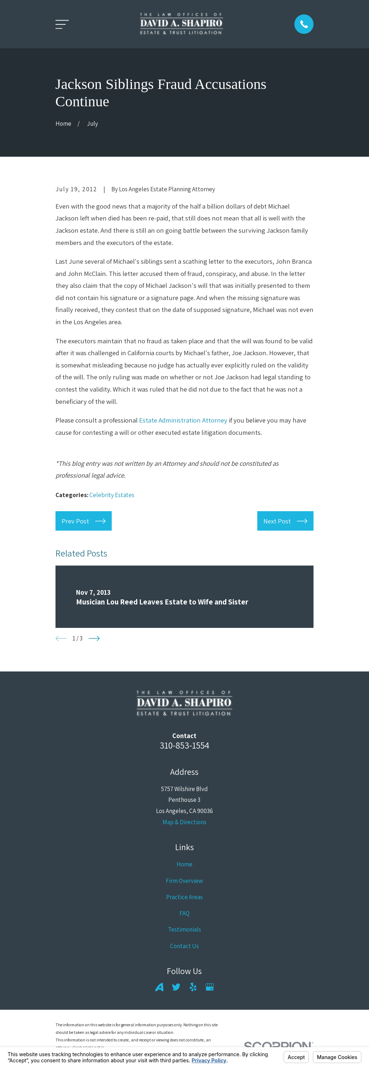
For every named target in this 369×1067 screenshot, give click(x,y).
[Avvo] (159, 987)
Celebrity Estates (111, 495)
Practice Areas (184, 897)
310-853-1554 (184, 745)
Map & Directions (184, 822)
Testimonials (184, 929)
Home (184, 864)
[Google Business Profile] (209, 987)
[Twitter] (176, 987)
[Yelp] (193, 987)
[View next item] (94, 638)
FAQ (184, 913)
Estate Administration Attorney (183, 420)
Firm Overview (184, 881)
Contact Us (184, 946)
